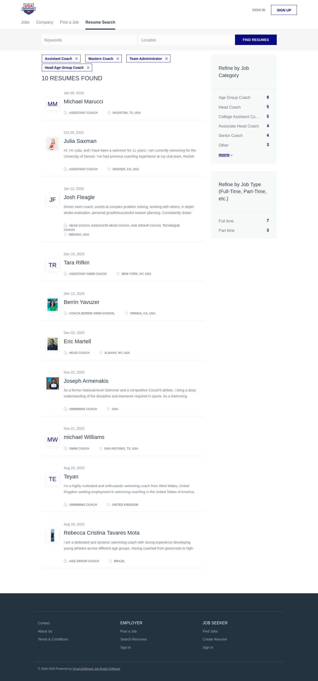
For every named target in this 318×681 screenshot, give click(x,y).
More (224, 154)
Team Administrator (146, 59)
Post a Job (128, 631)
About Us (45, 631)
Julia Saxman (80, 141)
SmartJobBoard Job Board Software (96, 669)
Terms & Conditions (53, 639)
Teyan (71, 476)
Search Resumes (133, 639)
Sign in (258, 10)
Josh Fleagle (79, 197)
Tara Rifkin (77, 262)
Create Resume (215, 639)
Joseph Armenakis (86, 381)
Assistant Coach (58, 59)
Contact (44, 623)
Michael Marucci (83, 101)
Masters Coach (100, 59)
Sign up (284, 10)
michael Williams (84, 437)
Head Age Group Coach (64, 68)
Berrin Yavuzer (81, 302)
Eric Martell (77, 341)
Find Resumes (256, 40)
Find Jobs (210, 631)
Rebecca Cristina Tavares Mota (102, 533)
